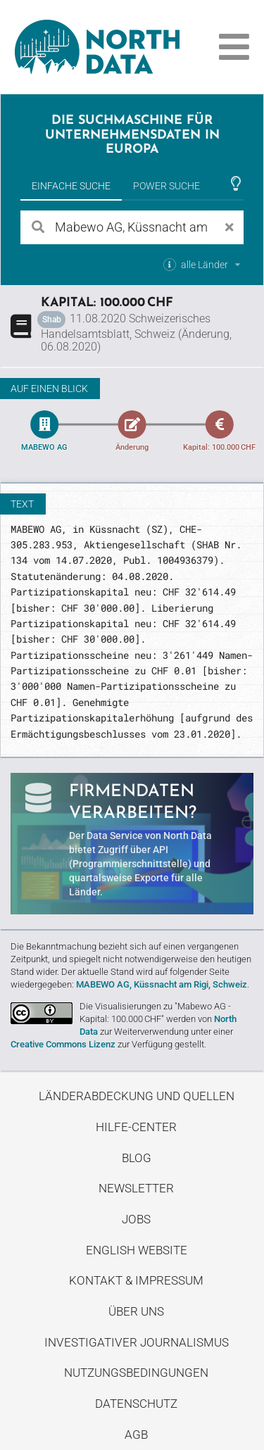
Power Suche (166, 185)
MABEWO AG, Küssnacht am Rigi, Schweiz (161, 984)
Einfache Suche (71, 185)
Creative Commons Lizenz (63, 1044)
